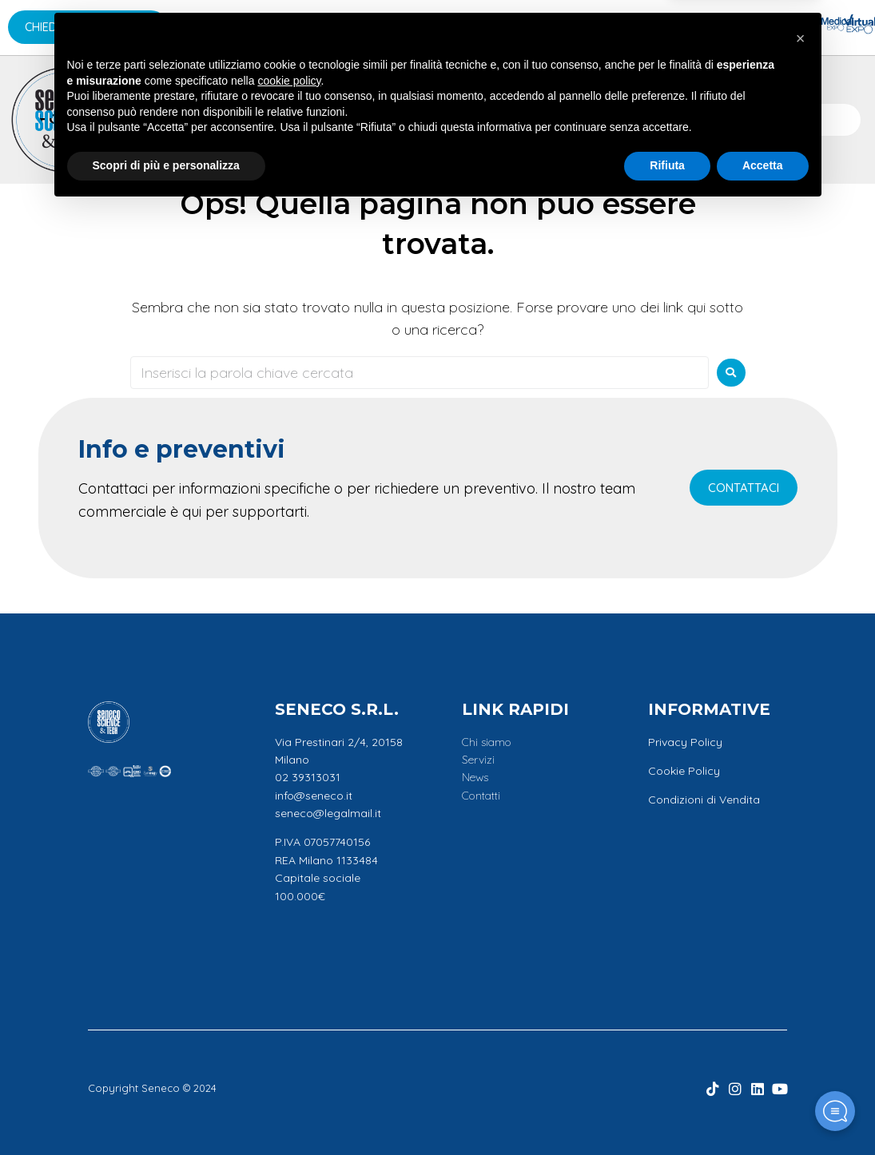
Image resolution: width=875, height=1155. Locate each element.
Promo (524, 119)
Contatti (601, 119)
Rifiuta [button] (667, 1111)
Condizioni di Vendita (704, 799)
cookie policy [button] (288, 1026)
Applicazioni (297, 119)
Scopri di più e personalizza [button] (166, 1111)
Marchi (190, 119)
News (461, 119)
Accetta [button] (762, 1111)
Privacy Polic (682, 742)
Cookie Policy (684, 771)
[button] (800, 984)
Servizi (398, 119)
